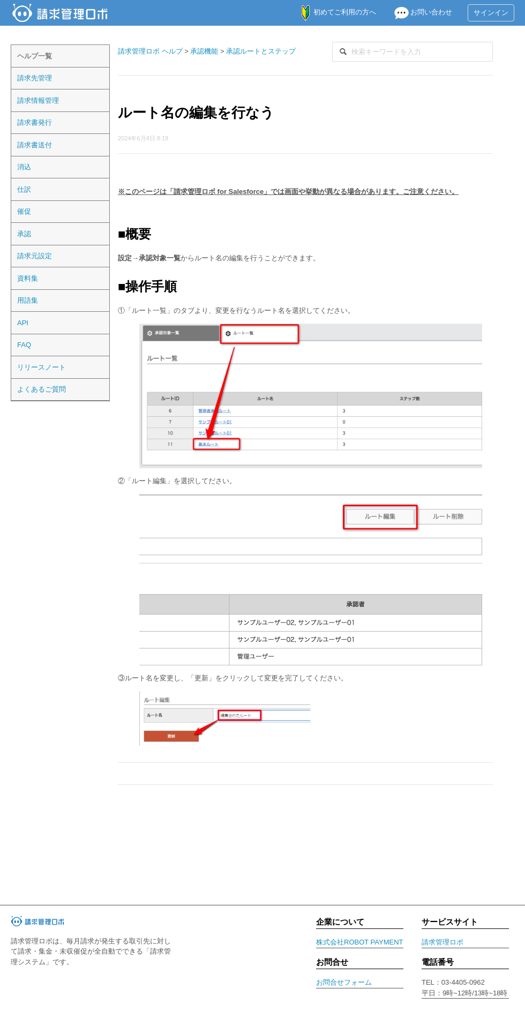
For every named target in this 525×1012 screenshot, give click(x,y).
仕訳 (24, 189)
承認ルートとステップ (261, 51)
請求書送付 (34, 145)
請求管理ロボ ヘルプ (150, 51)
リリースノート (41, 367)
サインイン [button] (491, 13)
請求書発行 (34, 122)
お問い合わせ (418, 12)
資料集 (27, 278)
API (22, 323)
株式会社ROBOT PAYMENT (359, 942)
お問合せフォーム (344, 982)
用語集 (27, 300)
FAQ (24, 345)
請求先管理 (34, 78)
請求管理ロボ (442, 942)
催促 (24, 211)
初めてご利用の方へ (333, 12)
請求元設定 (34, 256)
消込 (24, 167)
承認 (24, 234)
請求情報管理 (38, 100)
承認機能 (204, 51)
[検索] (412, 52)
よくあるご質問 (41, 389)
